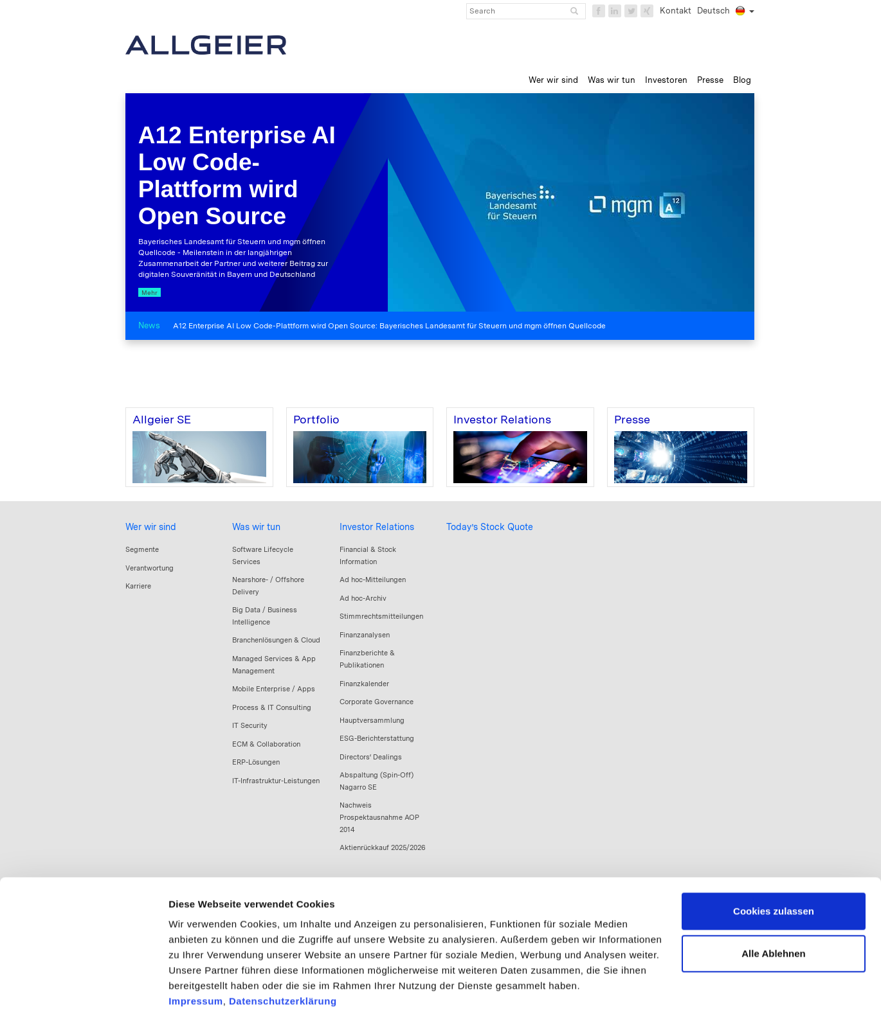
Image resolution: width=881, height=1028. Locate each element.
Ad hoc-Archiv (363, 598)
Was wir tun (256, 527)
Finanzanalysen (365, 634)
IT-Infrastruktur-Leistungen (276, 780)
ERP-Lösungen (256, 762)
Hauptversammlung (372, 720)
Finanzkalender (364, 683)
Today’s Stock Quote (489, 527)
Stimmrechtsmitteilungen (381, 616)
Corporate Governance (376, 701)
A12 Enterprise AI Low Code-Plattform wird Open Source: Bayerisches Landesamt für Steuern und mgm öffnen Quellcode (389, 325)
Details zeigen (200, 1002)
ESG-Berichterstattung (377, 738)
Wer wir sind (150, 527)
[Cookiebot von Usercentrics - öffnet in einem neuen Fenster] (83, 1003)
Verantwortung (149, 567)
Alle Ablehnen (773, 903)
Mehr (149, 292)
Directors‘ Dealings (371, 756)
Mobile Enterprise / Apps (273, 688)
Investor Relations (377, 527)
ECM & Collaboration (266, 744)
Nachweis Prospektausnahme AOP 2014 (379, 817)
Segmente (142, 549)
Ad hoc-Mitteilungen (373, 579)
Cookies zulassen (773, 861)
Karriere (138, 585)
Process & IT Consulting (271, 707)
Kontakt (675, 10)
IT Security (250, 725)
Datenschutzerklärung (283, 951)
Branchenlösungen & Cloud (276, 639)
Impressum (195, 951)
